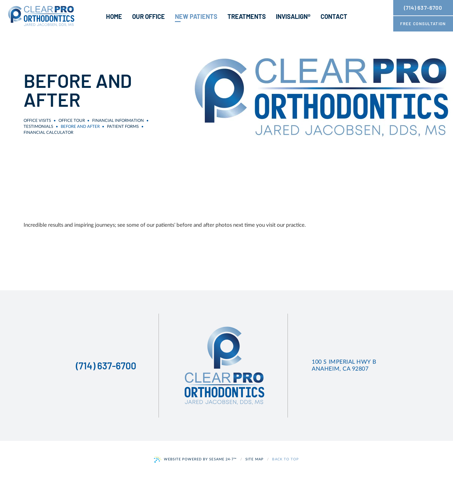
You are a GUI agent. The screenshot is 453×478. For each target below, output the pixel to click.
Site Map (254, 459)
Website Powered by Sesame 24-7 (195, 459)
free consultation (423, 23)
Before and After (80, 127)
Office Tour (72, 121)
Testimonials (38, 127)
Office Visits (37, 121)
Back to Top (285, 459)
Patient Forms (123, 127)
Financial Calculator (48, 133)
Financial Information (118, 121)
